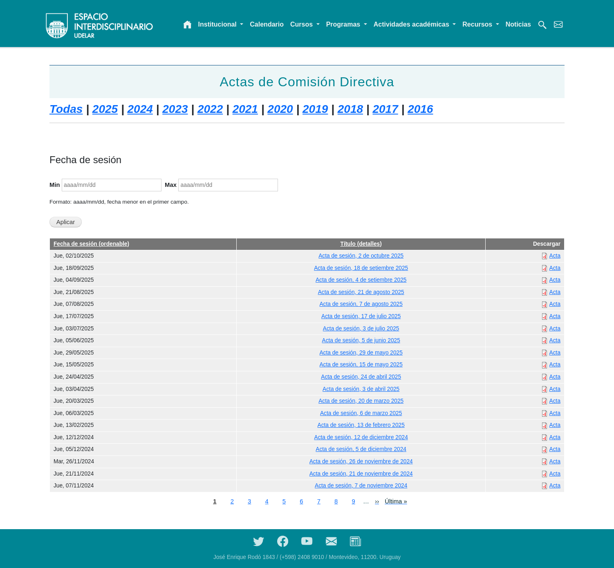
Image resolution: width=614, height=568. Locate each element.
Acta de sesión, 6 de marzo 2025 (361, 413)
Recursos (478, 24)
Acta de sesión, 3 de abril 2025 (361, 389)
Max (171, 185)
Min (54, 185)
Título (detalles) (361, 244)
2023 (175, 109)
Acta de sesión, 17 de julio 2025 (361, 316)
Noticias (518, 24)
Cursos (302, 24)
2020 (280, 109)
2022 (210, 109)
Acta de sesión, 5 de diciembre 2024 (361, 449)
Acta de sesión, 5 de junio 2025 (361, 340)
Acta (554, 256)
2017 (385, 109)
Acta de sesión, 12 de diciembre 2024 (361, 437)
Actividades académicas (412, 24)
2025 (105, 109)
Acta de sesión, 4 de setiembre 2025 (361, 280)
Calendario (267, 24)
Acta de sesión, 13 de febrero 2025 (361, 425)
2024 (140, 109)
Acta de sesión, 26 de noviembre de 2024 (361, 461)
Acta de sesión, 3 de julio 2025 (361, 329)
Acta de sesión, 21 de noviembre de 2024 (361, 474)
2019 (315, 109)
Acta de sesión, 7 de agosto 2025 (360, 304)
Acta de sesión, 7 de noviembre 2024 (361, 486)
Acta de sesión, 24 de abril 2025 (361, 377)
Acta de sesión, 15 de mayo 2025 (360, 364)
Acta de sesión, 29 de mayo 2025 (360, 353)
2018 (350, 109)
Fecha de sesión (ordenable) (91, 244)
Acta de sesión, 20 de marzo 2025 (360, 401)
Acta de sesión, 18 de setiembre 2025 (361, 268)
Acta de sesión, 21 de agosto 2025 (361, 292)
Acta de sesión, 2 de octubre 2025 (360, 256)
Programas (344, 24)
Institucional (218, 24)
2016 (420, 109)
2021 (245, 109)
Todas (66, 109)
